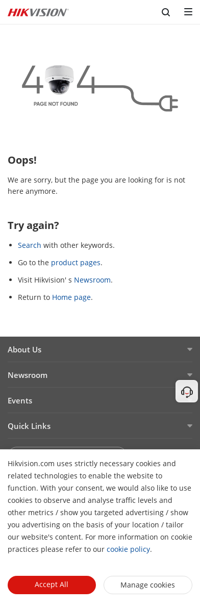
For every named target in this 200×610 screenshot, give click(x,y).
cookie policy (128, 549)
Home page (71, 297)
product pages (76, 262)
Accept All (51, 584)
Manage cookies (147, 585)
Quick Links (29, 426)
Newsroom (92, 280)
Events (20, 400)
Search (29, 245)
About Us (24, 349)
